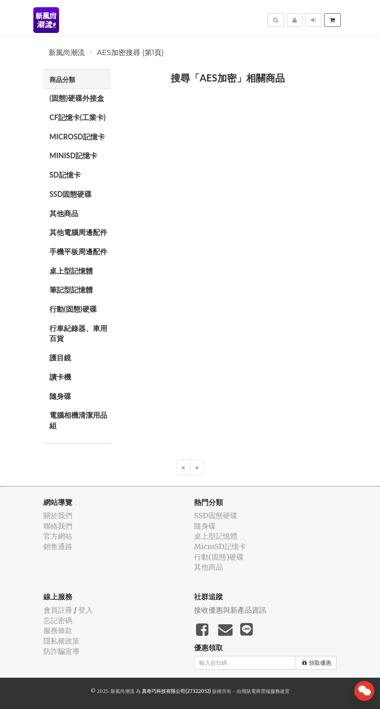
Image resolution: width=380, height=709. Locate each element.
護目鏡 (60, 357)
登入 (85, 610)
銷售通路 (57, 546)
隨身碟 (60, 396)
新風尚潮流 (67, 52)
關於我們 (57, 515)
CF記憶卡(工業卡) (77, 117)
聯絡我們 (57, 526)
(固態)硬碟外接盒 (76, 98)
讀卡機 (60, 376)
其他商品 (63, 213)
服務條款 (57, 630)
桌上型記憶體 (71, 270)
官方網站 (57, 536)
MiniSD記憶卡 (73, 155)
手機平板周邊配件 (78, 251)
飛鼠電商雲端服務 (260, 691)
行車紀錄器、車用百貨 (78, 333)
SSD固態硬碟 (70, 194)
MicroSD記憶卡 (77, 136)
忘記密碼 (57, 620)
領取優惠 (316, 662)
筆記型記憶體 (71, 289)
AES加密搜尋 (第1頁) (130, 52)
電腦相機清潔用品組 (78, 420)
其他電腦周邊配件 (78, 232)
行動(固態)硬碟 (73, 308)
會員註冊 (57, 610)
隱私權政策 (61, 641)
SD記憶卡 (65, 174)
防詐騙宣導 (61, 651)
